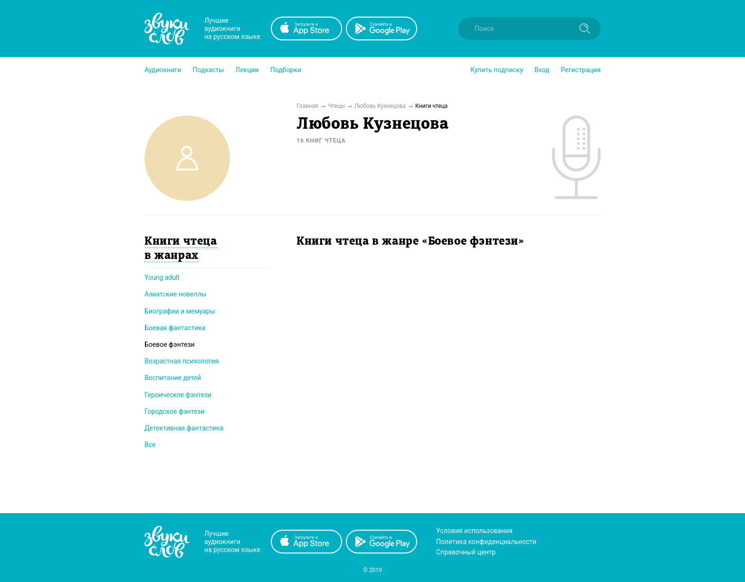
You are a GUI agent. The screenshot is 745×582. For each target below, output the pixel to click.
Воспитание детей (172, 378)
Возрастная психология (181, 361)
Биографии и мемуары (179, 311)
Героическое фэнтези (177, 395)
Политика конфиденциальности (486, 541)
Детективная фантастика (183, 428)
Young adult (162, 277)
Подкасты (208, 70)
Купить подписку (496, 70)
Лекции (246, 70)
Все (149, 444)
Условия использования (474, 530)
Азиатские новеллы (175, 294)
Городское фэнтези (174, 411)
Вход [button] (542, 70)
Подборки (285, 70)
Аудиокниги (162, 70)
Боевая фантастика (174, 328)
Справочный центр (466, 552)
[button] (162, 70)
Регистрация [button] (581, 70)
